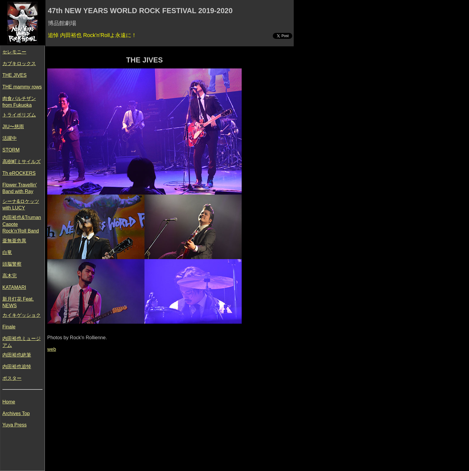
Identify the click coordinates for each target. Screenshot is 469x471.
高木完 (9, 275)
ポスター (12, 378)
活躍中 (9, 138)
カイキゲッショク (21, 315)
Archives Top (16, 413)
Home (8, 401)
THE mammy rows (22, 86)
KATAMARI (14, 287)
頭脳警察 (12, 264)
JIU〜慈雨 (13, 126)
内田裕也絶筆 (16, 354)
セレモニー (14, 51)
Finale (9, 326)
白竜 (7, 252)
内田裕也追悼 (16, 366)
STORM (10, 149)
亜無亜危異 (14, 240)
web (51, 349)
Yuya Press (14, 424)
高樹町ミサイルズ (21, 161)
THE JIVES (14, 75)
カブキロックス (19, 63)
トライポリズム (19, 114)
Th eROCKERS (19, 173)
